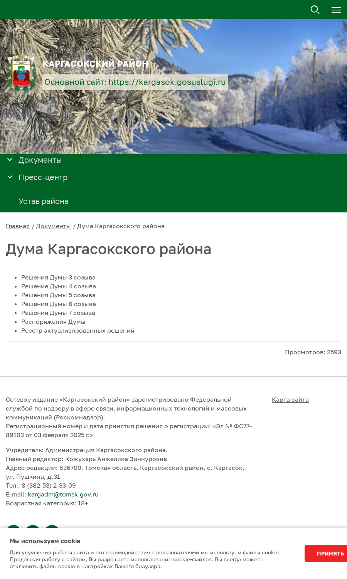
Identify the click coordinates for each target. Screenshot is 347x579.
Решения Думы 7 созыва (58, 312)
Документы (53, 226)
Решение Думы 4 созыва (58, 286)
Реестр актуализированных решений (78, 330)
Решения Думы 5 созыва (58, 295)
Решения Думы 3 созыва (58, 277)
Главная (18, 226)
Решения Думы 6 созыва (58, 304)
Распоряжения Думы (53, 321)
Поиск (315, 10)
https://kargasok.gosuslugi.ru (167, 82)
